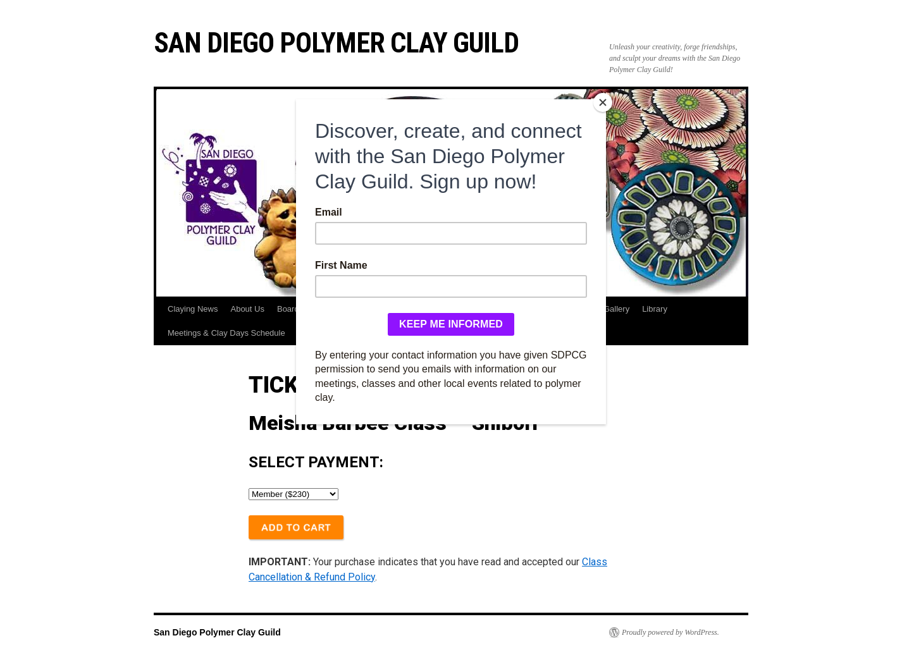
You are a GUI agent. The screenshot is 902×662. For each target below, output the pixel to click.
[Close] (602, 102)
